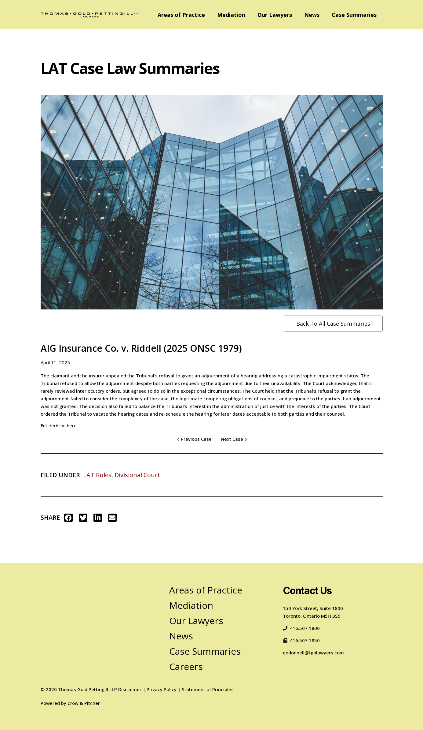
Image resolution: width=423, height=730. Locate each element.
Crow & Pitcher (83, 703)
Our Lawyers (274, 14)
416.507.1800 (301, 628)
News (311, 14)
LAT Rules (97, 475)
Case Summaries (354, 14)
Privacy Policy (162, 689)
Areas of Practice (181, 14)
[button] (68, 518)
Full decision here (59, 425)
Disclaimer (129, 689)
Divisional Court (137, 475)
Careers (186, 666)
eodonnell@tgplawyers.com (313, 653)
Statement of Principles (208, 689)
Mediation (231, 14)
